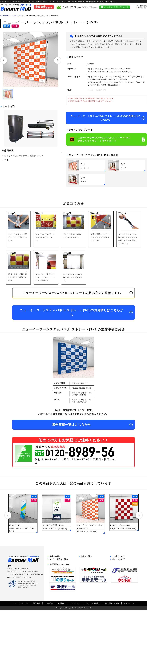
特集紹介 (110, 11)
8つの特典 (49, 652)
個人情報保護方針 (93, 652)
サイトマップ (129, 652)
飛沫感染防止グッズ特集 (90, 586)
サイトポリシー (76, 652)
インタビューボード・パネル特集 (94, 566)
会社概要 (61, 652)
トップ (40, 11)
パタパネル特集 (87, 559)
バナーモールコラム (20, 652)
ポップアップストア (58, 608)
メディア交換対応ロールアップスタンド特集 (94, 578)
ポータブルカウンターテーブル (62, 570)
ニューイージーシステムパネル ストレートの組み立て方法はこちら (71, 293)
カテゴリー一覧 (90, 11)
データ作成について (120, 563)
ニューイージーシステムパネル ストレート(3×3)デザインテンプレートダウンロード (104, 139)
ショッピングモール (58, 598)
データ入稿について (120, 566)
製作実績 (36, 652)
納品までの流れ (119, 559)
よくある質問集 (119, 577)
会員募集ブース (56, 594)
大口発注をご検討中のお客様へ (62, 579)
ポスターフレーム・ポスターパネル (63, 575)
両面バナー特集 (87, 597)
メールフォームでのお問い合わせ (116, 6)
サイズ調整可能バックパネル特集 (94, 583)
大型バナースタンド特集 (90, 570)
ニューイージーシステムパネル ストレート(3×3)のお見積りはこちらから (105, 118)
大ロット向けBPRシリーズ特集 (93, 563)
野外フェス (54, 601)
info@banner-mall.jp (22, 577)
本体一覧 (64, 11)
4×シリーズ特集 (87, 590)
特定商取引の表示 (112, 652)
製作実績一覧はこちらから (71, 424)
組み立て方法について (121, 588)
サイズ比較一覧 (119, 592)
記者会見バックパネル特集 (91, 573)
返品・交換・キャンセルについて (125, 570)
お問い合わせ (118, 595)
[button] (3, 60)
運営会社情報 (142, 7)
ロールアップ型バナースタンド (62, 563)
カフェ (52, 605)
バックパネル (55, 566)
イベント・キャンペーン (59, 591)
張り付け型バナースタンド (60, 559)
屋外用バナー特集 (88, 593)
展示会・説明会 (56, 587)
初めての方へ (135, 11)
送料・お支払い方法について (124, 573)
